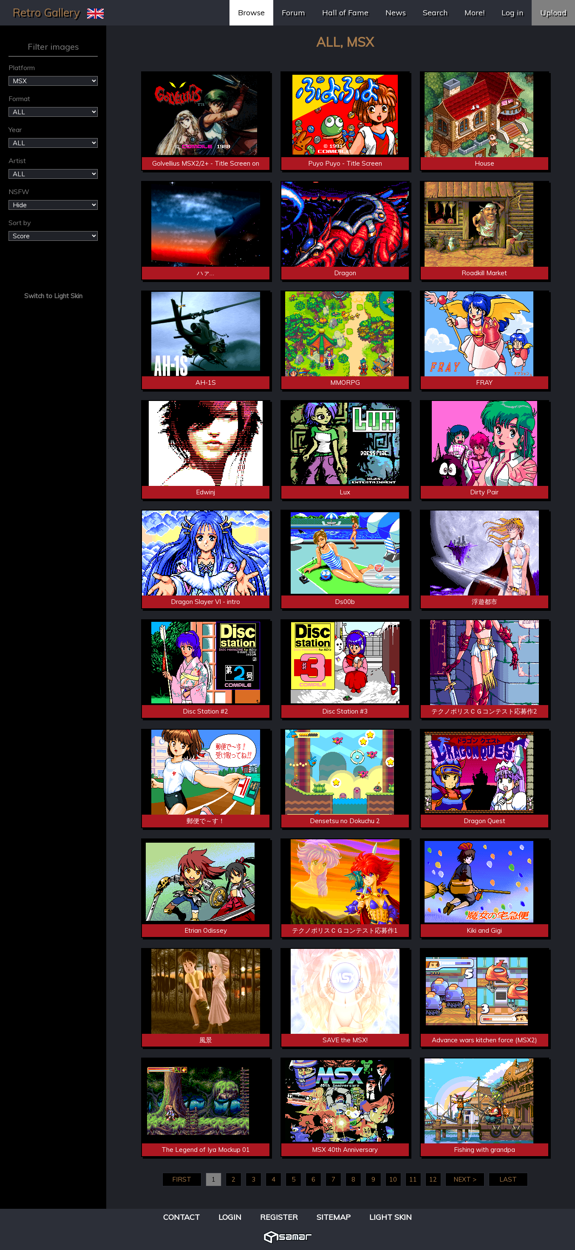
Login (229, 1217)
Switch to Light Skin (53, 296)
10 (393, 1179)
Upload (553, 12)
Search (435, 12)
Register (279, 1217)
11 (413, 1179)
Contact (181, 1217)
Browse (251, 12)
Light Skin (390, 1217)
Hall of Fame (345, 12)
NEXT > (464, 1179)
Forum (293, 12)
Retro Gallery (46, 13)
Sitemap (334, 1217)
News (395, 12)
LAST (508, 1179)
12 (433, 1179)
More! (474, 12)
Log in (512, 12)
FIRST (181, 1179)
